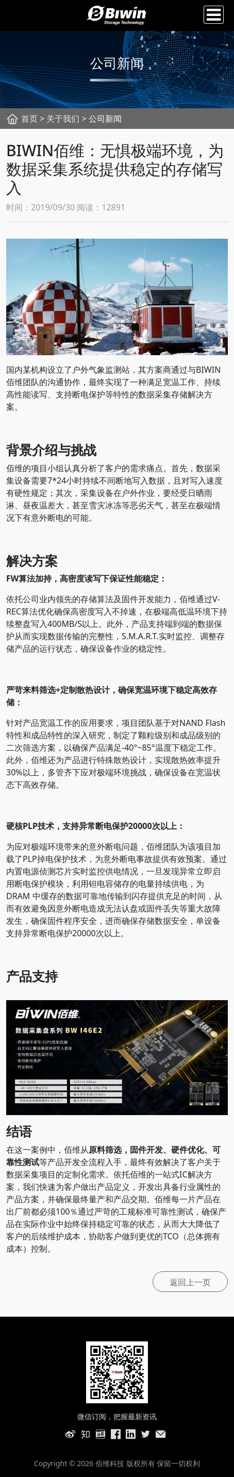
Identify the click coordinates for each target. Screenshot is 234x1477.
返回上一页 (190, 1282)
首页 (29, 118)
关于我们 (62, 118)
